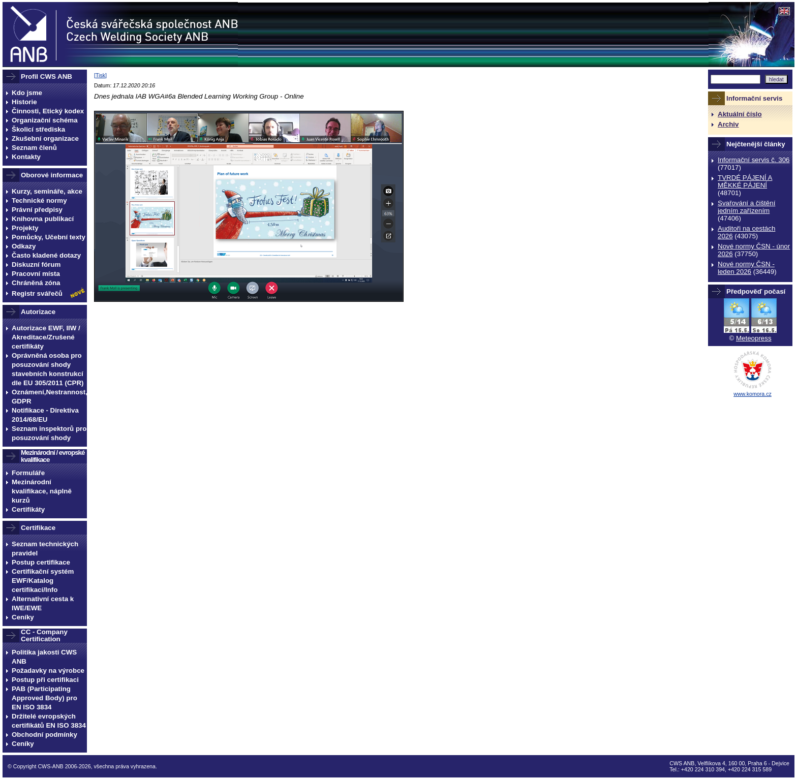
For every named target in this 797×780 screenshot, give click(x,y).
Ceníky (23, 617)
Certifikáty (28, 509)
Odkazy (24, 246)
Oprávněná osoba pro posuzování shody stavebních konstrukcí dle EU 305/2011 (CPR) (48, 369)
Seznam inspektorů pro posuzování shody (49, 433)
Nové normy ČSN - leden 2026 (746, 267)
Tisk (100, 75)
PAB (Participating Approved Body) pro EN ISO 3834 (44, 698)
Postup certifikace (41, 562)
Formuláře (28, 473)
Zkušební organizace (45, 138)
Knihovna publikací (43, 219)
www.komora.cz (752, 394)
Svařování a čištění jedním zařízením (746, 206)
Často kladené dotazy (46, 255)
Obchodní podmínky (44, 734)
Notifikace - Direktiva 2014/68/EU (45, 415)
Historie (24, 102)
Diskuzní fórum (36, 264)
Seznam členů (34, 147)
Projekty (25, 228)
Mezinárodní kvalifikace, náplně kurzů (42, 491)
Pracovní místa (36, 273)
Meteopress (754, 338)
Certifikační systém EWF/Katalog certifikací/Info (43, 581)
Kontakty (26, 157)
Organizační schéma (45, 120)
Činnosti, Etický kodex (48, 111)
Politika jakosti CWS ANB (44, 656)
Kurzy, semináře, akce (47, 191)
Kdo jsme (27, 93)
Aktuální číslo (740, 114)
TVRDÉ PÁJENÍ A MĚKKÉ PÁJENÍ (745, 181)
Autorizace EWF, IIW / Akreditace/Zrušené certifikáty (46, 337)
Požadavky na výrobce (48, 670)
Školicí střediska (38, 129)
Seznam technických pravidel (45, 548)
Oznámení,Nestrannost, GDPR (49, 396)
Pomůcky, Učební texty (48, 237)
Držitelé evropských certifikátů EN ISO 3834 (49, 720)
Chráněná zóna (36, 283)
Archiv (728, 124)
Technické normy (39, 200)
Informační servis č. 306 (753, 160)
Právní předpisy (37, 209)
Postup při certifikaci (45, 679)
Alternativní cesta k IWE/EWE (43, 603)
